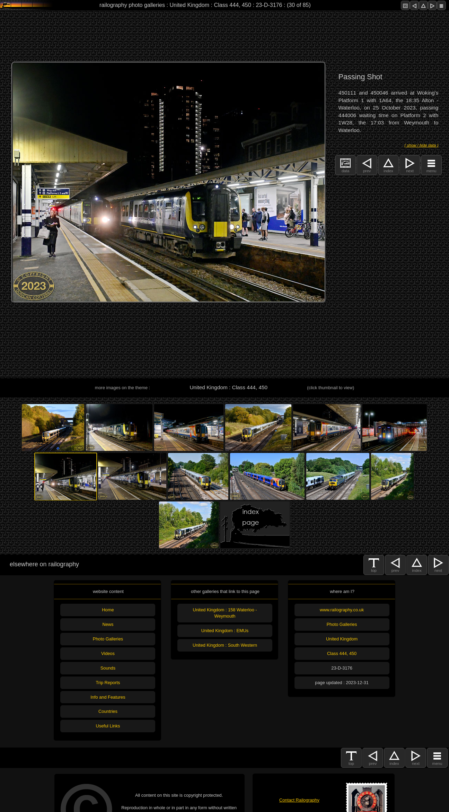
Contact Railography (299, 800)
